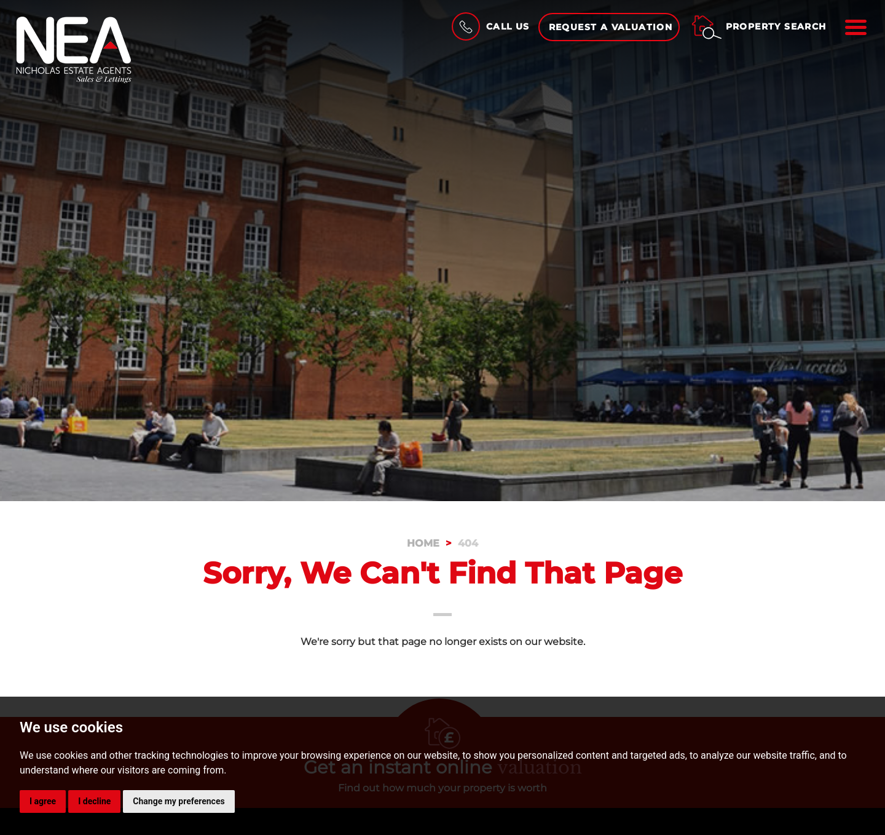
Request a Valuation (611, 27)
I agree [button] (43, 801)
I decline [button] (94, 801)
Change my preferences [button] (178, 801)
